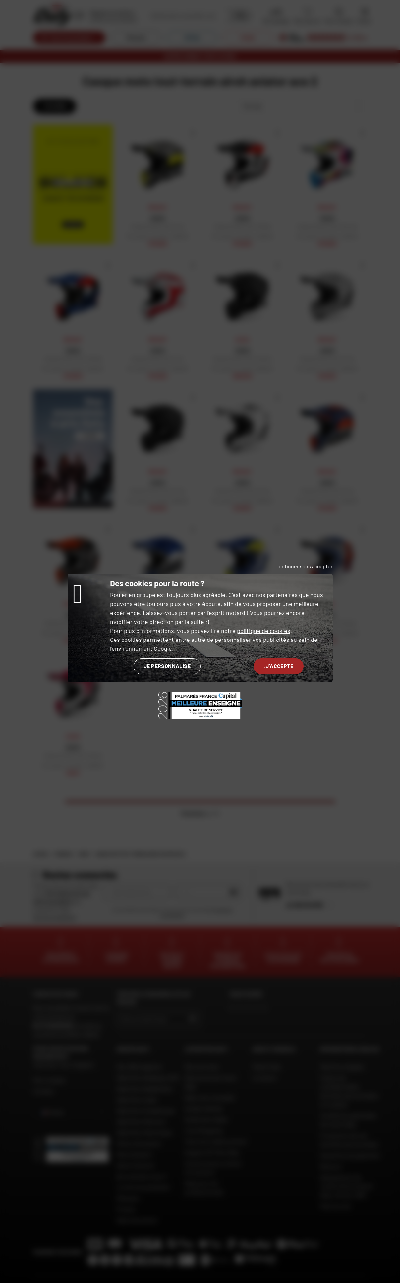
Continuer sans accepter (304, 566)
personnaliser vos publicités (252, 639)
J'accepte (278, 666)
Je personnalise (167, 666)
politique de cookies (263, 630)
